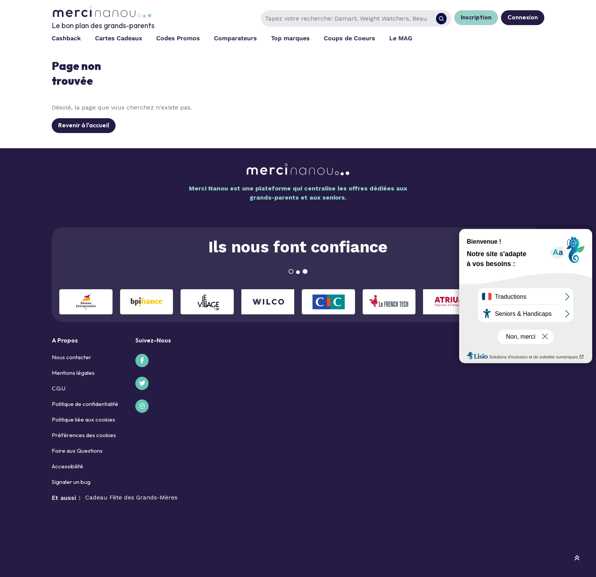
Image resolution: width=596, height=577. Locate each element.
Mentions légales (73, 373)
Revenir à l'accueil (83, 125)
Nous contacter (71, 357)
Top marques (290, 38)
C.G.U (58, 388)
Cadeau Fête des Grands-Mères (131, 497)
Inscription (476, 17)
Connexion (522, 17)
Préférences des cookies (84, 435)
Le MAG (400, 38)
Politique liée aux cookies (83, 419)
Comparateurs (235, 38)
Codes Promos (178, 38)
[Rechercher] (441, 18)
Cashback (66, 38)
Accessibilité (67, 466)
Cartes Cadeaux (118, 38)
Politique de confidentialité (85, 404)
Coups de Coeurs (349, 38)
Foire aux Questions (77, 450)
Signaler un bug (71, 482)
